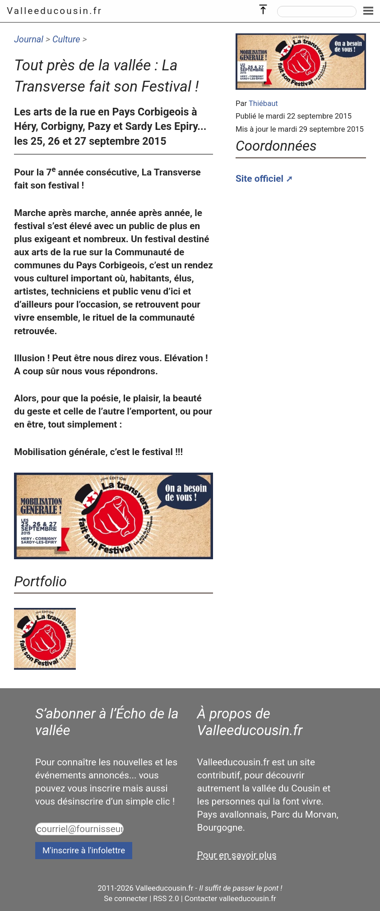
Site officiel (259, 178)
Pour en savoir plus (237, 855)
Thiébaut (263, 103)
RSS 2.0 (166, 898)
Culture (66, 39)
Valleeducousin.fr (54, 10)
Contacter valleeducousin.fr (230, 898)
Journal (28, 39)
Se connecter (126, 898)
